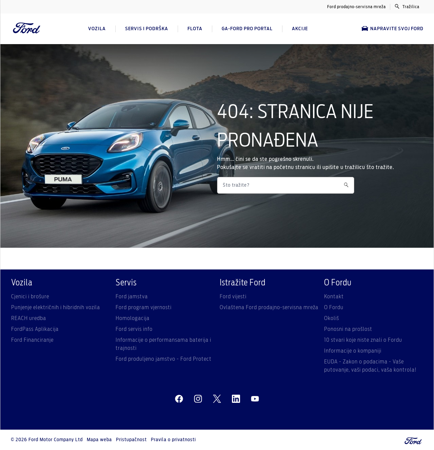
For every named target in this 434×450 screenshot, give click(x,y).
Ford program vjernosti (144, 307)
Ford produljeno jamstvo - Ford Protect (164, 359)
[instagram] (198, 399)
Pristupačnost (131, 439)
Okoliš (331, 318)
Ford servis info (134, 329)
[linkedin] (236, 399)
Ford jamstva (132, 296)
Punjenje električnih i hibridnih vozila (55, 307)
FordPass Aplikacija (35, 329)
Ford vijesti (233, 296)
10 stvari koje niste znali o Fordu (363, 340)
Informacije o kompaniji (352, 351)
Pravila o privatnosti (173, 439)
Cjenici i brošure (30, 296)
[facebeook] (179, 399)
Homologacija (133, 318)
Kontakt (334, 296)
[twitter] (217, 399)
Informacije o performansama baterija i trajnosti (163, 344)
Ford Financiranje (32, 340)
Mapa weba (99, 439)
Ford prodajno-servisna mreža (356, 7)
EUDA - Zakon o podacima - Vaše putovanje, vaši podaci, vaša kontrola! (370, 366)
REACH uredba (28, 318)
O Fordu (333, 307)
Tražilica (406, 6)
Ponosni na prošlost (348, 329)
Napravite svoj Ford (392, 28)
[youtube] (255, 399)
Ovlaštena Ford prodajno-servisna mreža (269, 307)
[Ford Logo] (26, 29)
